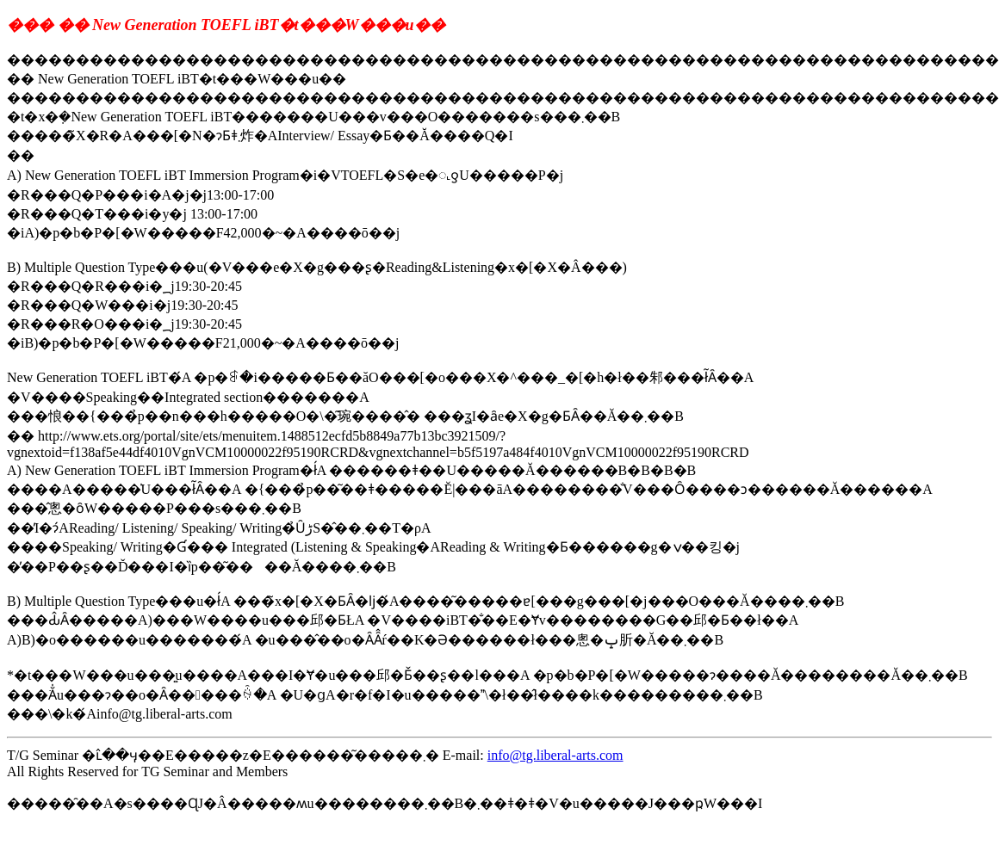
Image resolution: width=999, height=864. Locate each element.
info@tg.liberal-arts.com (555, 755)
